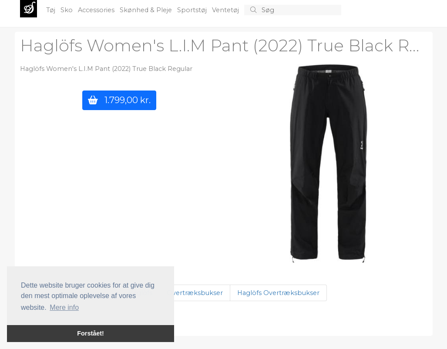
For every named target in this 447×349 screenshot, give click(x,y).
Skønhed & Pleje (147, 10)
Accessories (97, 10)
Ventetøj (226, 10)
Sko (67, 10)
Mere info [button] (64, 307)
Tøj (51, 10)
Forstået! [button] (90, 333)
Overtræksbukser (195, 293)
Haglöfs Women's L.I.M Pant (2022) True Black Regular (106, 69)
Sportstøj (192, 10)
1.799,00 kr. (119, 99)
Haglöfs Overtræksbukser (278, 293)
